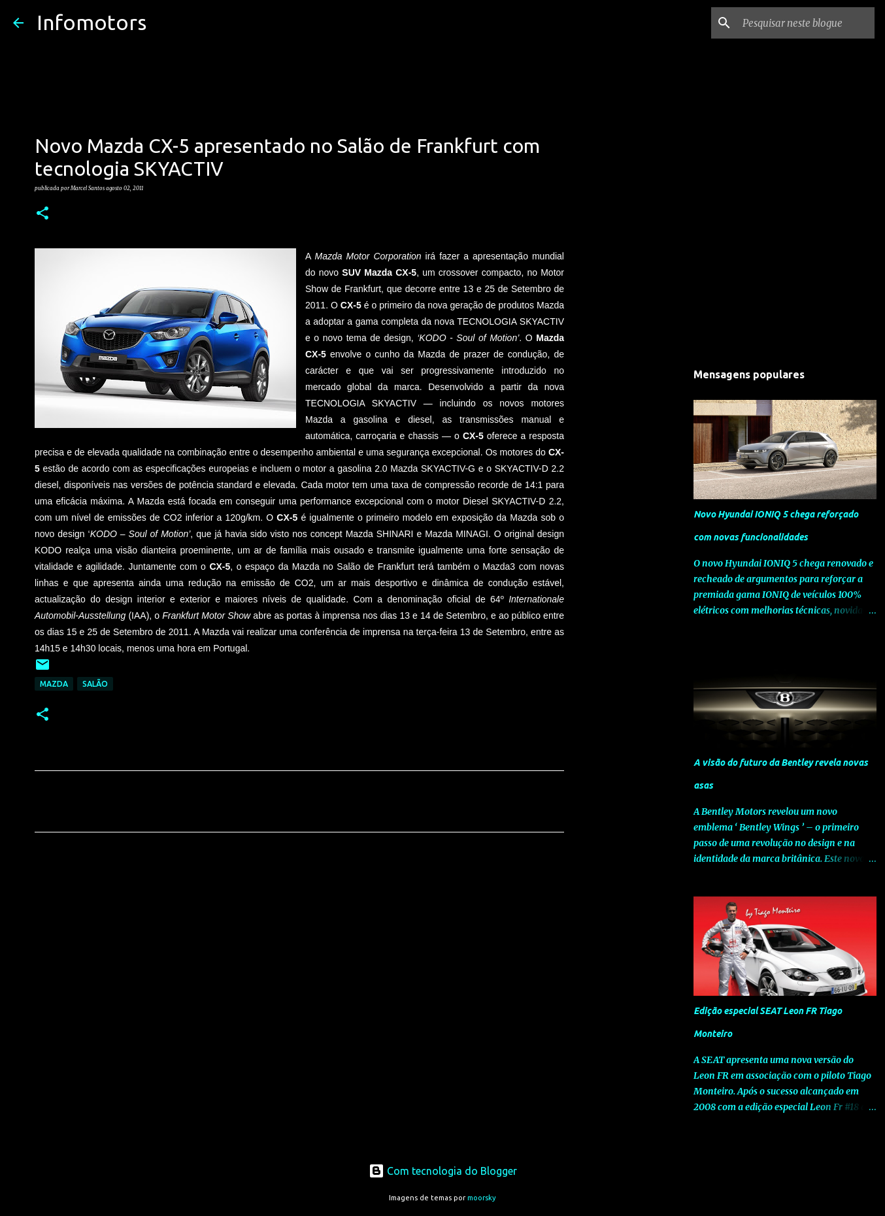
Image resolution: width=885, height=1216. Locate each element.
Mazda (54, 684)
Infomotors (91, 22)
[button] (42, 213)
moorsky (481, 1198)
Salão (95, 684)
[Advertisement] (299, 964)
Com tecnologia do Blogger (443, 1171)
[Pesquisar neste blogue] (806, 23)
